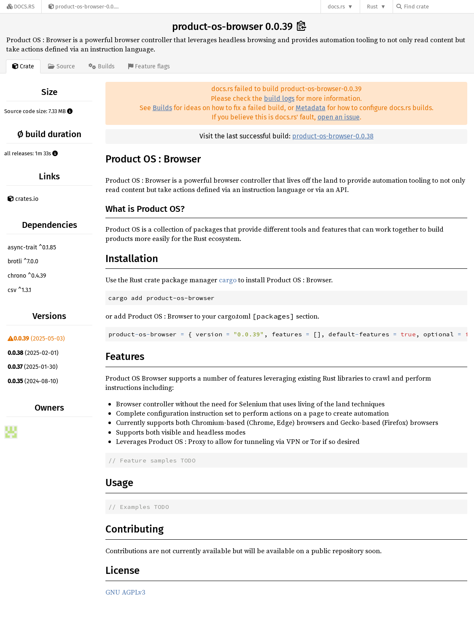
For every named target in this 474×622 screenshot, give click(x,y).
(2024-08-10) (33, 381)
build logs (279, 99)
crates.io (23, 199)
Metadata (311, 108)
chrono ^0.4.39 (27, 275)
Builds (162, 108)
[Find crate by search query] (438, 6)
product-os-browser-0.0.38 (333, 136)
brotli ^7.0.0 (23, 261)
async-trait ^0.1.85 (32, 247)
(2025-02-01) (33, 353)
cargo (228, 279)
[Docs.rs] (20, 6)
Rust (372, 6)
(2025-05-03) (36, 338)
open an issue (339, 117)
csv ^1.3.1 (19, 290)
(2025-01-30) (33, 366)
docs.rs (336, 6)
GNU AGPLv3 (125, 592)
